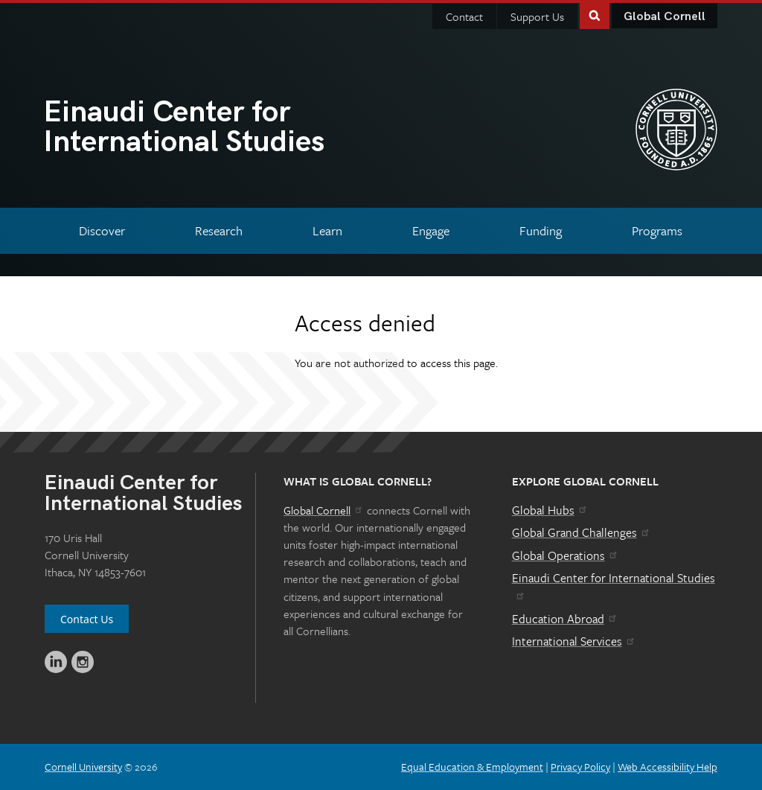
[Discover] (102, 230)
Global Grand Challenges (581, 532)
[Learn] (327, 230)
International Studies (212, 129)
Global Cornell (664, 17)
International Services (574, 641)
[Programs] (657, 230)
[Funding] (540, 230)
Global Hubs (550, 510)
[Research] (219, 230)
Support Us (537, 16)
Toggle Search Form (594, 14)
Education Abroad (565, 619)
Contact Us (86, 619)
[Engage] (430, 230)
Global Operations (565, 555)
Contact (464, 16)
